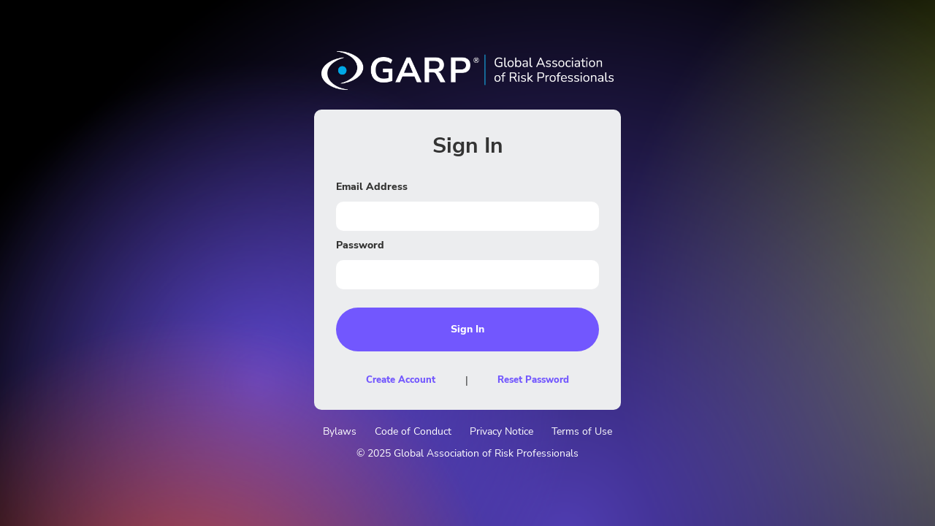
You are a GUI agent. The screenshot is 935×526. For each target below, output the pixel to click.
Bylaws (339, 431)
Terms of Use (582, 431)
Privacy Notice (501, 431)
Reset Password (533, 379)
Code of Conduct (413, 431)
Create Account (400, 379)
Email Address (372, 187)
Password (360, 245)
